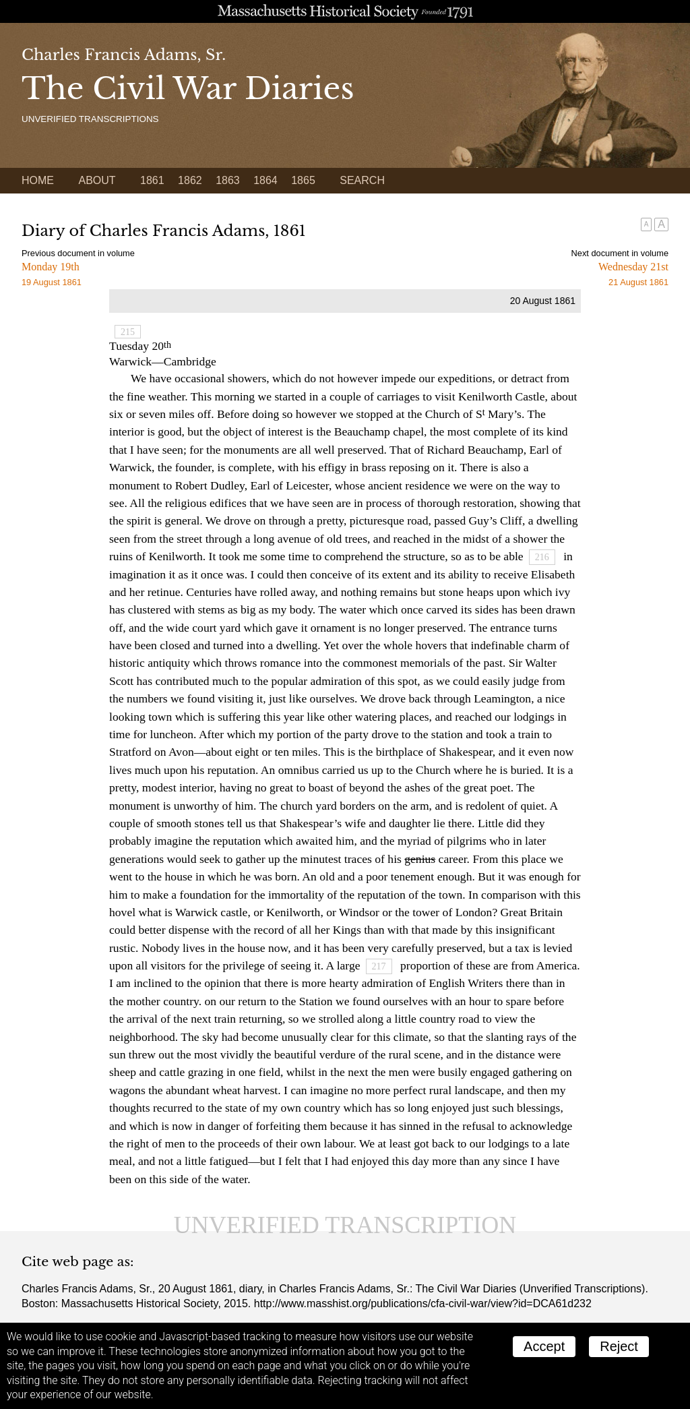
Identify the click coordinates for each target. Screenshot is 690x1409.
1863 (228, 180)
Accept (544, 1346)
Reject (619, 1346)
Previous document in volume (78, 253)
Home (38, 180)
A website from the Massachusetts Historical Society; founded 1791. (345, 11)
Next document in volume (619, 253)
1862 (190, 180)
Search (362, 180)
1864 (265, 180)
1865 (303, 180)
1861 (152, 180)
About (96, 180)
